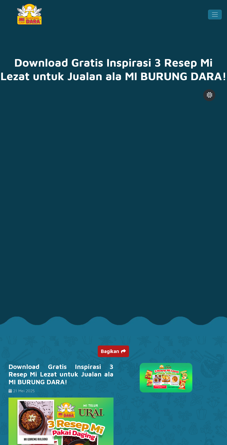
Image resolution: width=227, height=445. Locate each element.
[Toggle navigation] (215, 14)
